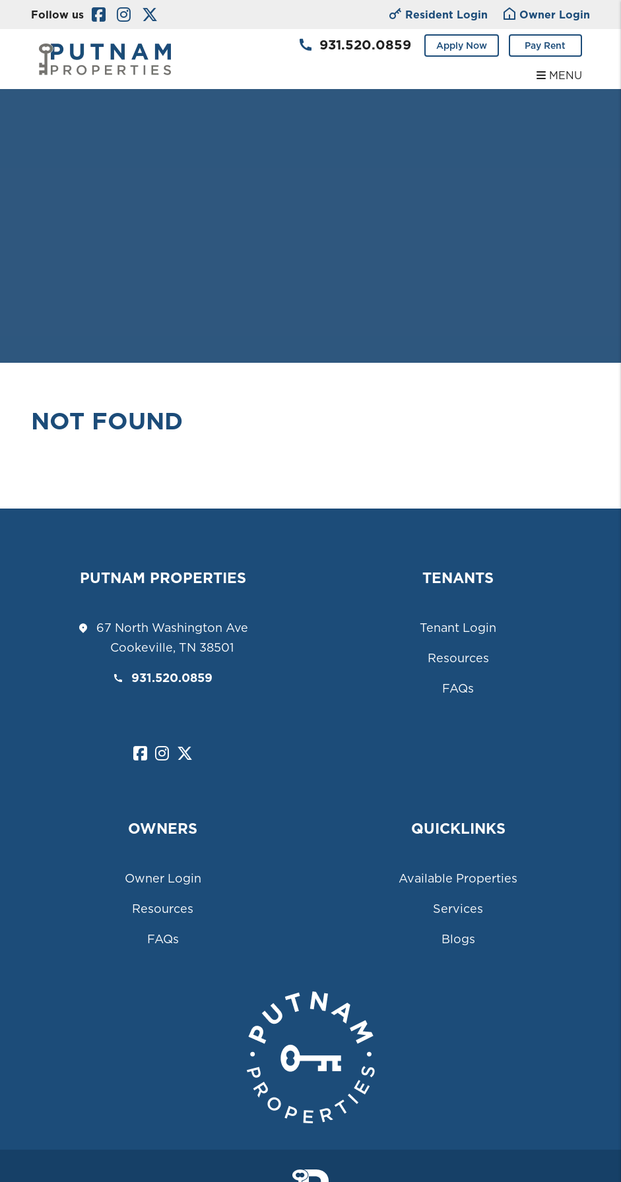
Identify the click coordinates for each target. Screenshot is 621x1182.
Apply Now (461, 45)
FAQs (458, 688)
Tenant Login (458, 627)
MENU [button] (559, 75)
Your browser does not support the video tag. (310, 181)
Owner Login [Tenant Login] (547, 15)
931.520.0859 (365, 45)
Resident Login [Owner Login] (438, 15)
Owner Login (163, 878)
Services (458, 908)
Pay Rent (545, 45)
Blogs (458, 939)
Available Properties (458, 878)
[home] (105, 58)
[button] (99, 14)
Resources (458, 658)
